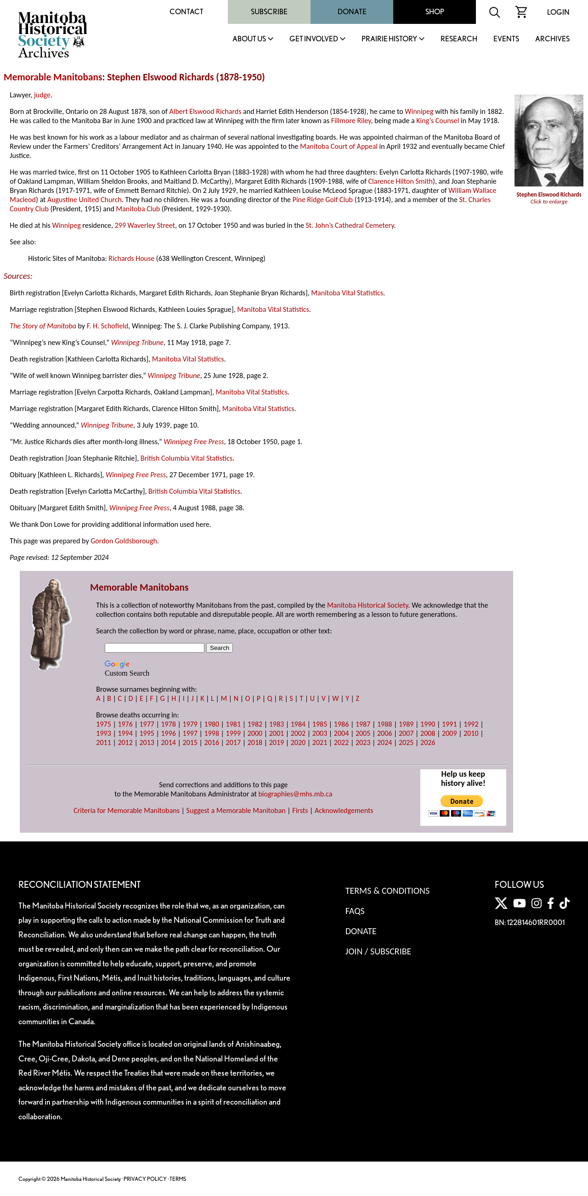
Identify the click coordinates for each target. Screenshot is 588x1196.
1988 (384, 724)
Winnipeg (419, 111)
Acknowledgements (344, 810)
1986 (341, 724)
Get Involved (313, 39)
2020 (298, 742)
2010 (471, 733)
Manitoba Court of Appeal (339, 146)
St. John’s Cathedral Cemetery (349, 225)
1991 (449, 724)
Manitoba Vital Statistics (347, 292)
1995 (146, 733)
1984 (298, 724)
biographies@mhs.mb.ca (295, 794)
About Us (249, 39)
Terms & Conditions (387, 890)
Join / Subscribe (378, 951)
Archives (552, 39)
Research (459, 39)
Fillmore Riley (351, 120)
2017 (233, 742)
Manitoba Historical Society (367, 605)
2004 (341, 733)
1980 (211, 724)
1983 (276, 724)
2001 (276, 733)
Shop (434, 11)
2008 (427, 733)
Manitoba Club (138, 208)
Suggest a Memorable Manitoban (236, 810)
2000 (255, 733)
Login (558, 12)
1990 (427, 724)
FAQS (355, 910)
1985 (319, 724)
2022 (341, 742)
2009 (449, 733)
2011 (103, 742)
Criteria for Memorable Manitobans (127, 810)
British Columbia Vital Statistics (186, 458)
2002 (298, 733)
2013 (146, 742)
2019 (276, 742)
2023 (363, 742)
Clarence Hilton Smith (400, 181)
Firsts (300, 810)
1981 (233, 724)
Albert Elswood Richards (206, 111)
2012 (125, 742)
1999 (233, 733)
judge (42, 94)
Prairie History (389, 39)
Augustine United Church (84, 199)
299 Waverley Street (145, 225)
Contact (187, 11)
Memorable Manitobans (53, 77)
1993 (103, 733)
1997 (190, 733)
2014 (168, 742)
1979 (190, 724)
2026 (427, 742)
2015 (190, 742)
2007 (406, 733)
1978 (168, 724)
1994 (125, 733)
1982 (255, 724)
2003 (319, 733)
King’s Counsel (437, 120)
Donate (352, 11)
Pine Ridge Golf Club (323, 199)
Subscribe (269, 11)
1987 (363, 724)
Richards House (131, 258)
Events (506, 39)
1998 (211, 733)
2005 (363, 733)
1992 (471, 724)
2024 (384, 742)
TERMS (178, 1178)
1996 (168, 733)
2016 (211, 742)
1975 (103, 724)
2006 (384, 733)
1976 (125, 724)
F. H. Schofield (108, 326)
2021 (319, 742)
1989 (406, 724)
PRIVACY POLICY (145, 1178)
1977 (146, 724)
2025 (406, 742)
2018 (255, 742)
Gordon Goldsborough (123, 540)
